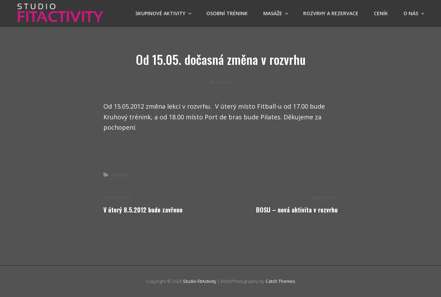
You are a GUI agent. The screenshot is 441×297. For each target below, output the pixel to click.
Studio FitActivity (199, 281)
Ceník (381, 13)
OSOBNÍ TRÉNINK (227, 13)
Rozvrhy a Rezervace (330, 13)
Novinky (120, 174)
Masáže (276, 13)
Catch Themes (280, 281)
